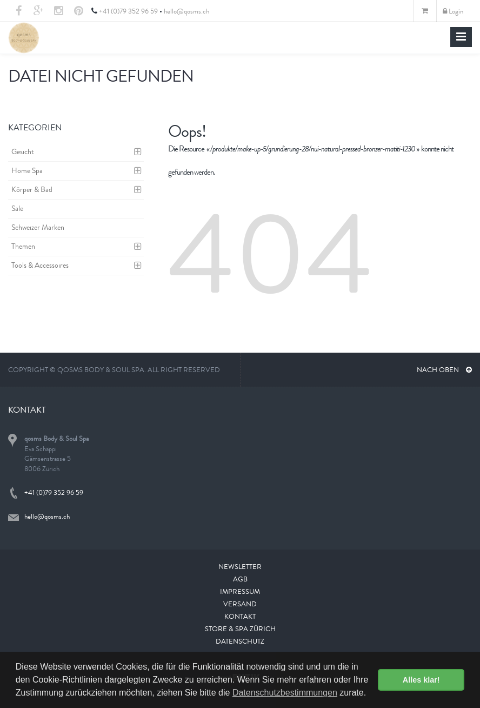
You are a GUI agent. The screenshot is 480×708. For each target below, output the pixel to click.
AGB (240, 579)
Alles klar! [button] (421, 680)
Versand (240, 604)
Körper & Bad (31, 189)
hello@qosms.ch (186, 11)
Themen (23, 246)
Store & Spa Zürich (240, 629)
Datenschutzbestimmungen (284, 692)
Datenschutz (240, 641)
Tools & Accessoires (40, 265)
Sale (17, 208)
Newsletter (240, 566)
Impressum (240, 591)
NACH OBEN (444, 370)
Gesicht (22, 151)
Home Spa (27, 170)
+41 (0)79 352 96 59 (128, 11)
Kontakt (240, 616)
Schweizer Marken (37, 227)
